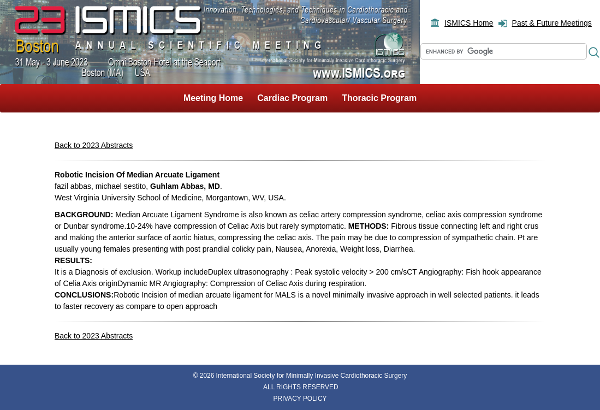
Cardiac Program (292, 98)
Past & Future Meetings (552, 23)
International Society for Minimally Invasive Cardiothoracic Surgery (311, 375)
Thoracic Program (379, 98)
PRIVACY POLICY (299, 398)
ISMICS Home (468, 23)
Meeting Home (213, 98)
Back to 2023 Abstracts (94, 145)
